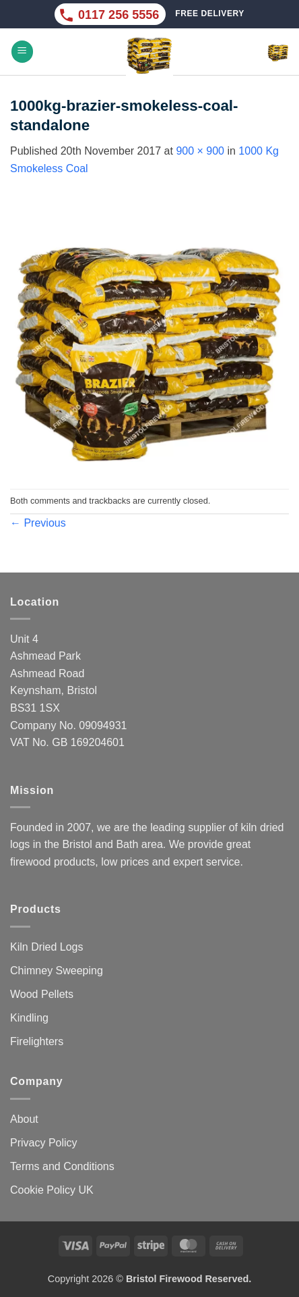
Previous (38, 523)
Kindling (29, 1018)
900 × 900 (200, 151)
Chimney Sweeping (56, 970)
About (24, 1119)
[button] (22, 52)
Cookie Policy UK (52, 1190)
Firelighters (36, 1041)
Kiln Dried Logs (47, 947)
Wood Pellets (41, 994)
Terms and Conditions (62, 1166)
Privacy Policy (43, 1142)
